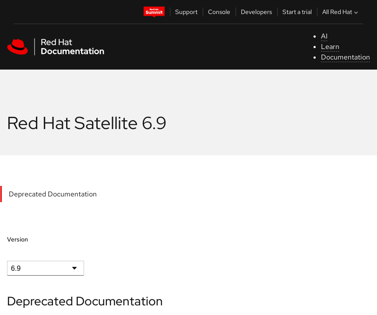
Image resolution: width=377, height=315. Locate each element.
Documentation (345, 57)
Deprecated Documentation (53, 194)
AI (324, 36)
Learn (330, 46)
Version (17, 239)
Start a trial (297, 12)
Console (219, 12)
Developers (256, 12)
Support (186, 12)
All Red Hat (341, 12)
